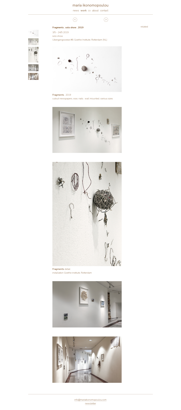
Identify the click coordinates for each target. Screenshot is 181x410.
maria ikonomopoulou (90, 5)
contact (104, 10)
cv (89, 10)
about (95, 10)
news (76, 10)
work (84, 10)
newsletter (90, 403)
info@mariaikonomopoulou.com (90, 399)
